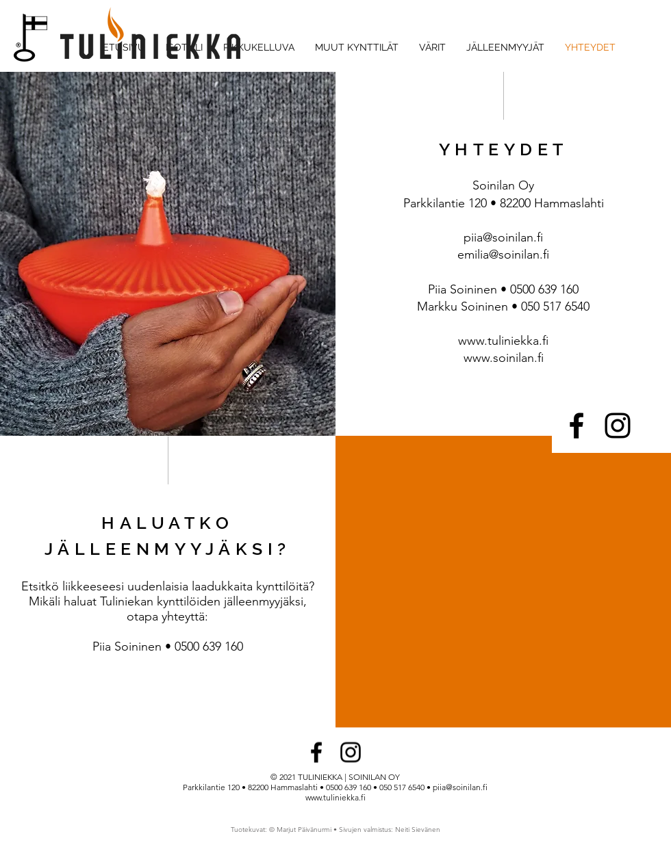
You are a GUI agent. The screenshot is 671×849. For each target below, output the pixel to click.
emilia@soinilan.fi (503, 254)
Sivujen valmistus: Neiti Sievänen (389, 829)
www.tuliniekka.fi (503, 340)
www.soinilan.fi (504, 357)
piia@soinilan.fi (503, 237)
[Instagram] (617, 425)
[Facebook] (576, 425)
